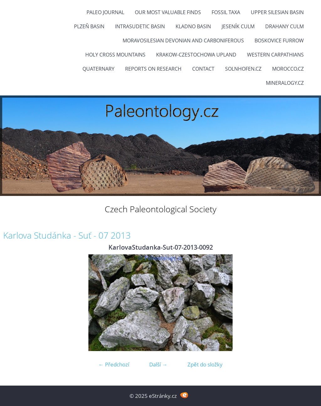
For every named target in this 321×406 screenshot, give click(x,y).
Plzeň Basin (89, 26)
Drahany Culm (284, 26)
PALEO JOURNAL (105, 12)
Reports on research (153, 68)
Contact (203, 68)
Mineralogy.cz (285, 82)
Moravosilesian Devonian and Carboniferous (183, 40)
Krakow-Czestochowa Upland (196, 54)
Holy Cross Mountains (115, 54)
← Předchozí (113, 364)
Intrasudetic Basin (140, 26)
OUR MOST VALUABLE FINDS (168, 12)
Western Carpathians (275, 54)
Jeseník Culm (238, 26)
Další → (158, 364)
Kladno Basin (193, 26)
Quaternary (98, 68)
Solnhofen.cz (243, 68)
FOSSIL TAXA (226, 12)
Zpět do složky (205, 364)
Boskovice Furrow (279, 40)
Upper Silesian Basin (277, 12)
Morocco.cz (288, 68)
